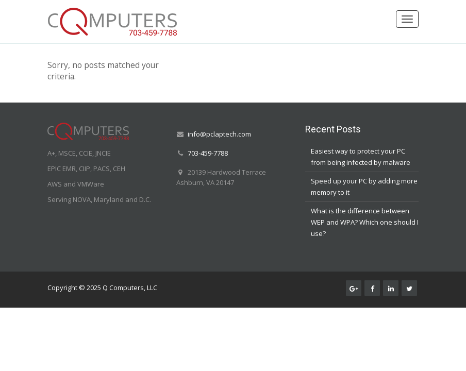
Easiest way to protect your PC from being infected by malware (360, 156)
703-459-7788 (208, 153)
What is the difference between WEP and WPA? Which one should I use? (365, 222)
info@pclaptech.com (219, 134)
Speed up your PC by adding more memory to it (364, 186)
